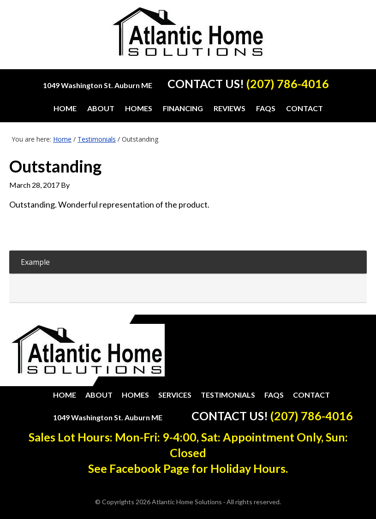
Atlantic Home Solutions (188, 37)
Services (174, 394)
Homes (135, 394)
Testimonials (228, 394)
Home (64, 394)
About (99, 394)
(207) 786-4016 (287, 83)
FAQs (274, 394)
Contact (311, 394)
